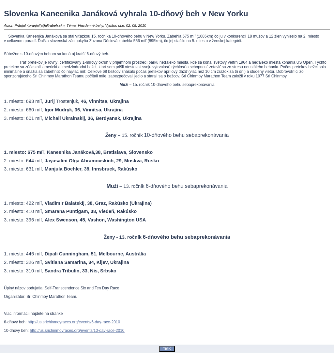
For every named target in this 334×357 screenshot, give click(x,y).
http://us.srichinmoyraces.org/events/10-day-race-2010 (77, 330)
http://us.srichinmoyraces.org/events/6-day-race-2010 (74, 322)
